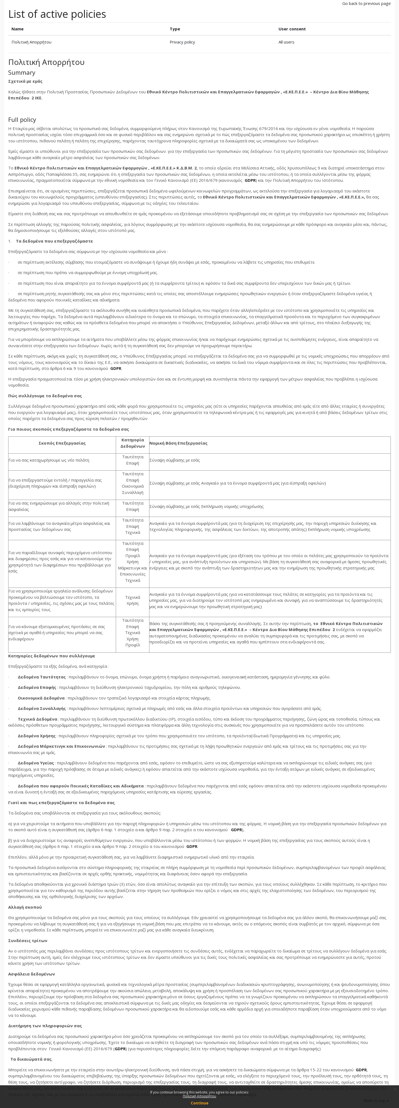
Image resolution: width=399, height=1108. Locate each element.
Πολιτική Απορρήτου (31, 42)
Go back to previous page (366, 3)
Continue (200, 1103)
